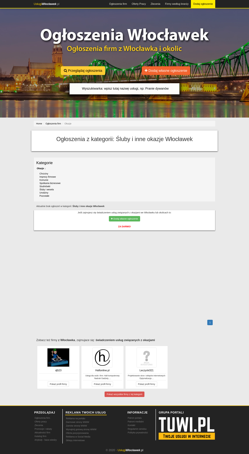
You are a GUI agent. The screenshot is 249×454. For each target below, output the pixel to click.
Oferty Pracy (139, 4)
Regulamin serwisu (137, 429)
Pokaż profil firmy (58, 384)
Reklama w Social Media (78, 436)
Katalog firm (40, 436)
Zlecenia (155, 4)
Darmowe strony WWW (77, 422)
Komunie (43, 180)
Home (39, 123)
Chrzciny (43, 173)
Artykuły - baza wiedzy (46, 440)
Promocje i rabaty (43, 429)
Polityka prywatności (138, 432)
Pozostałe (44, 196)
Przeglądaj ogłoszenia (83, 71)
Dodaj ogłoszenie (203, 4)
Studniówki (44, 186)
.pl (46, 4)
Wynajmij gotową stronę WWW (81, 429)
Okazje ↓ (41, 168)
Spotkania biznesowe (49, 183)
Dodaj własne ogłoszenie (166, 71)
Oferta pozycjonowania (77, 433)
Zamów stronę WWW (76, 425)
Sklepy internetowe (75, 440)
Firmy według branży (177, 4)
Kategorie (44, 163)
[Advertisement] (124, 247)
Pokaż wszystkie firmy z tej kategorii (124, 394)
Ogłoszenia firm (118, 4)
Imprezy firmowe (47, 177)
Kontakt (131, 425)
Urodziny (43, 192)
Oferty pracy (41, 421)
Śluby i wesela (46, 189)
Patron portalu (135, 418)
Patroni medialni (136, 421)
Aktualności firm (42, 432)
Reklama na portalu (75, 418)
